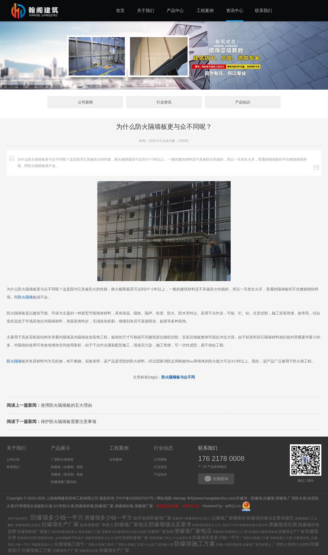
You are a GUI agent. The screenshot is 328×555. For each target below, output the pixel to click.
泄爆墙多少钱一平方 (108, 518)
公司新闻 (85, 102)
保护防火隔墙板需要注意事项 (51, 421)
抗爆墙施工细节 (69, 544)
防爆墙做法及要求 (170, 524)
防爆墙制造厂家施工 (34, 531)
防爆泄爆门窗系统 (64, 482)
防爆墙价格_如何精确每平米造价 (60, 538)
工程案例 (119, 448)
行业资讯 (164, 102)
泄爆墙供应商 (283, 524)
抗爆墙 (268, 498)
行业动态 (163, 448)
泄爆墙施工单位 (160, 538)
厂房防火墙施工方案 (254, 538)
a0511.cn (233, 506)
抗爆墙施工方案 (36, 550)
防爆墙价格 (84, 506)
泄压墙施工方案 (89, 532)
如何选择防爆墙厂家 (152, 518)
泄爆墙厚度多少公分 (99, 538)
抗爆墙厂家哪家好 (229, 518)
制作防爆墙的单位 (64, 532)
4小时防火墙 (63, 506)
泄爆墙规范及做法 (28, 525)
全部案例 (115, 459)
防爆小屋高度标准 (229, 544)
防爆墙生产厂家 (291, 531)
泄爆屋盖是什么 (42, 544)
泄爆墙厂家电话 (192, 531)
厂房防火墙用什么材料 (291, 544)
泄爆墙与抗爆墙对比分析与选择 (124, 532)
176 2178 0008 (221, 458)
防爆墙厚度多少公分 (206, 525)
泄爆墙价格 (124, 506)
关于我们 (16, 448)
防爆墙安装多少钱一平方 (216, 537)
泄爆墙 (281, 498)
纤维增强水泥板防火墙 (33, 506)
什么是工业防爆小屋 (159, 544)
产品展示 (60, 448)
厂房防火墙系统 (62, 459)
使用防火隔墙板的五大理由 (49, 405)
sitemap (179, 498)
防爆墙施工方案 (194, 543)
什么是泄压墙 (181, 538)
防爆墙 (256, 498)
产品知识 (242, 102)
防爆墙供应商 (27, 538)
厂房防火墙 (297, 498)
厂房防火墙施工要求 (99, 544)
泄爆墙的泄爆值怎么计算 (230, 532)
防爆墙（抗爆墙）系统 (67, 467)
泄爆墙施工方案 (281, 538)
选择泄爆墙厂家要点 (96, 525)
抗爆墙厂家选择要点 (257, 544)
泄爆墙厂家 (144, 506)
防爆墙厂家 (104, 506)
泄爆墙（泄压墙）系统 (67, 474)
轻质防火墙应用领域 (263, 532)
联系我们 (13, 467)
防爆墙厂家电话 (131, 524)
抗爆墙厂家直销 (160, 531)
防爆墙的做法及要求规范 (270, 518)
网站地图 (164, 498)
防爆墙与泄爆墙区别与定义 (192, 518)
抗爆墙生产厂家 (60, 524)
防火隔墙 (25, 297)
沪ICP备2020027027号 (134, 498)
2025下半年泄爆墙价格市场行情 (245, 525)
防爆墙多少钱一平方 (57, 517)
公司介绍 (13, 459)
